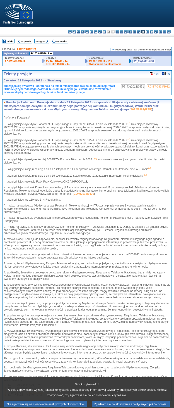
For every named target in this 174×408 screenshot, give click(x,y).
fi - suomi (164, 31)
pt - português (147, 31)
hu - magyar (130, 31)
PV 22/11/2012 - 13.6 (101, 61)
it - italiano (117, 31)
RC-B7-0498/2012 (15, 61)
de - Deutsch (87, 31)
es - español (74, 31)
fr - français (104, 31)
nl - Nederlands (138, 31)
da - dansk (83, 31)
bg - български (70, 31)
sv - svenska (169, 31)
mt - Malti (134, 31)
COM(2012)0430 (84, 193)
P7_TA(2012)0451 (143, 61)
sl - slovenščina (160, 31)
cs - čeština (78, 31)
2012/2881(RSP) (26, 49)
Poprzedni (26, 41)
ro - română (151, 31)
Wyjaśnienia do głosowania (105, 64)
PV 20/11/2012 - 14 (57, 61)
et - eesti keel (91, 31)
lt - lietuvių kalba (126, 31)
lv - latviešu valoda (121, 31)
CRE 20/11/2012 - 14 (58, 64)
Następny (40, 41)
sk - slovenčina (156, 31)
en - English (100, 31)
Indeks (10, 41)
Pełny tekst (61, 41)
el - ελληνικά (95, 31)
